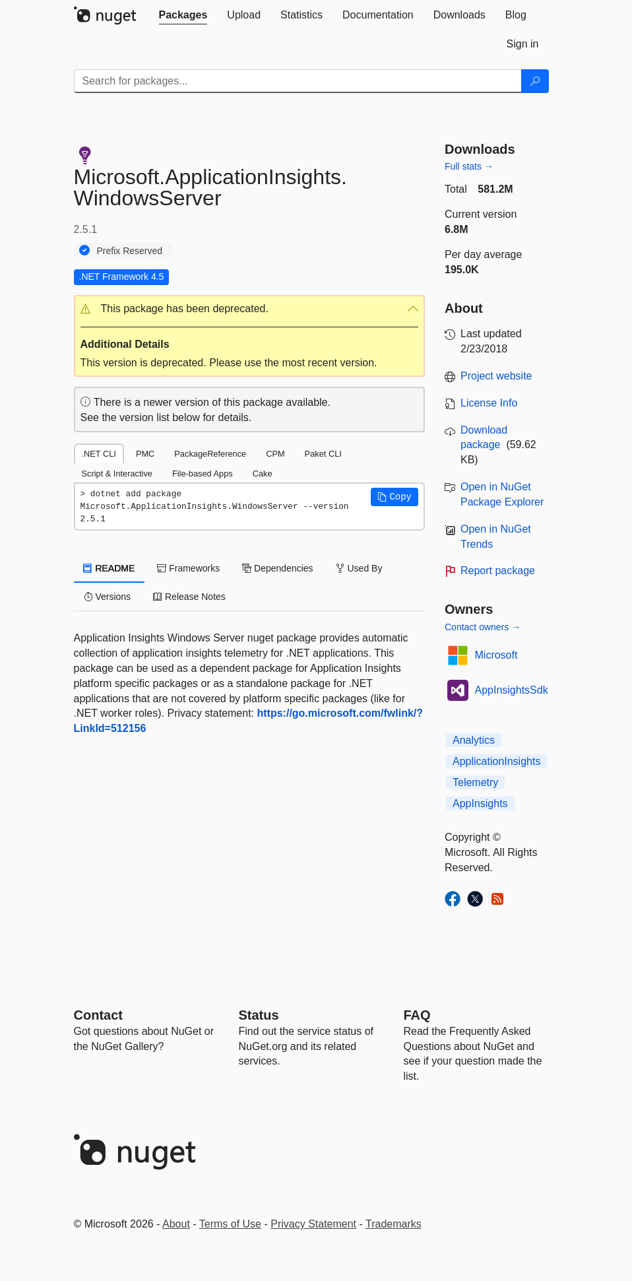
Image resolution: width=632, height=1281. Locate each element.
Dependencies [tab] (277, 568)
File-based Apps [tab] (202, 473)
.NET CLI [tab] (99, 454)
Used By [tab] (359, 568)
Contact (98, 1015)
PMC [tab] (145, 454)
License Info (488, 403)
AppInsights (480, 803)
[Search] (535, 81)
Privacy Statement (313, 1224)
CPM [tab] (275, 454)
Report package (497, 570)
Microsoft (496, 655)
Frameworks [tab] (188, 568)
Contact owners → (483, 627)
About (176, 1224)
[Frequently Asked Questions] (417, 1015)
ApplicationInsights (496, 761)
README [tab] (109, 568)
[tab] (183, 15)
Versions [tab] (107, 596)
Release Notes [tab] (189, 596)
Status (259, 1015)
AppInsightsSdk (511, 690)
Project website (496, 375)
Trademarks (393, 1224)
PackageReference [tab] (210, 454)
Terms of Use (230, 1224)
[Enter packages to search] (298, 81)
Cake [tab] (262, 473)
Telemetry (475, 782)
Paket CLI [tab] (323, 454)
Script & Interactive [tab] (117, 473)
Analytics (474, 740)
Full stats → (469, 166)
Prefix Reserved (130, 251)
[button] (249, 309)
